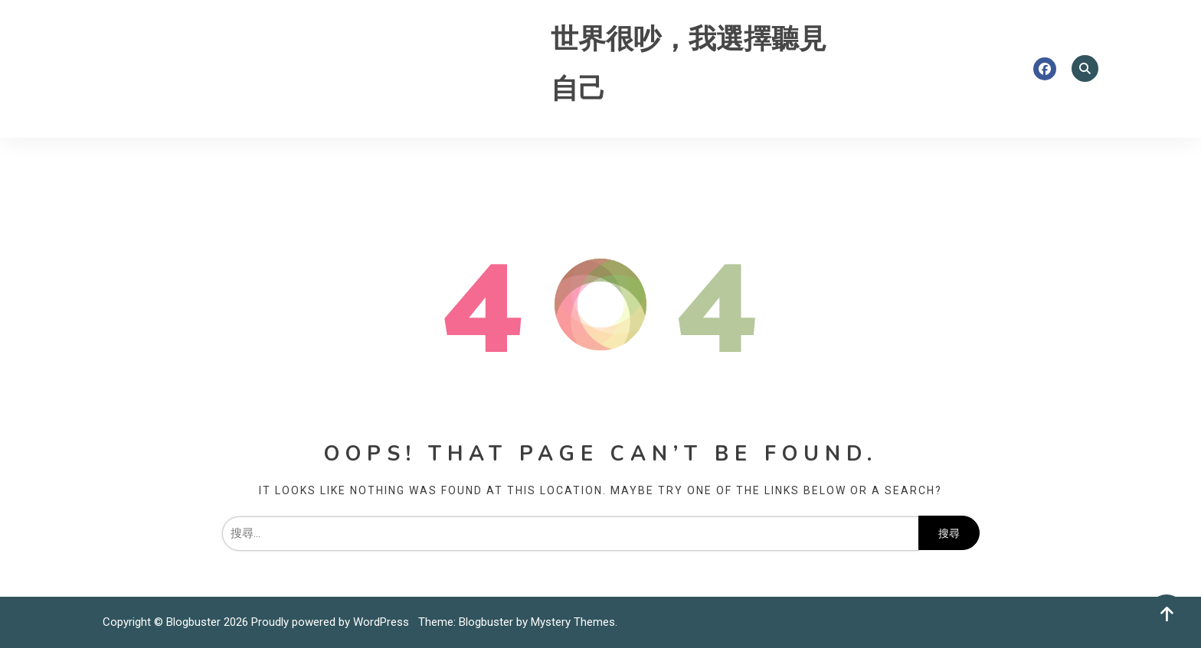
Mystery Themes (573, 622)
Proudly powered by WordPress (331, 622)
